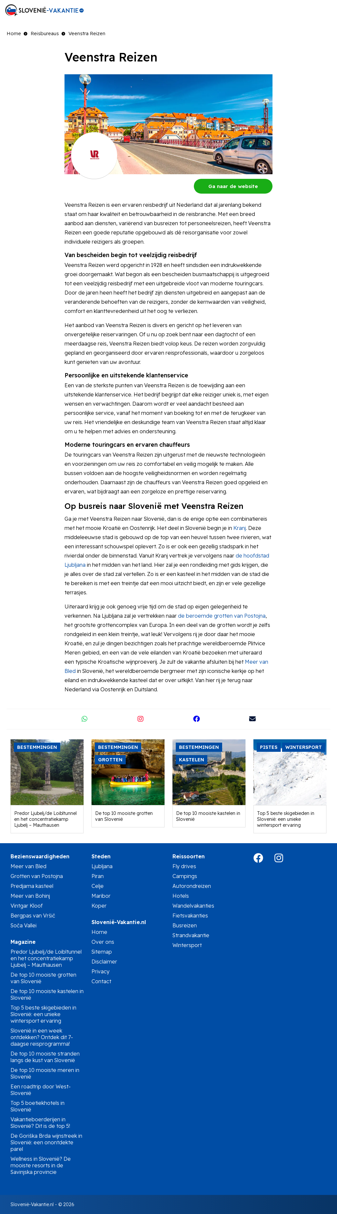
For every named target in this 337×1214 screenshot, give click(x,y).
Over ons (102, 942)
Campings (184, 876)
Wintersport (303, 747)
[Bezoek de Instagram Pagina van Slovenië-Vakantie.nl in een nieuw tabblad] (283, 860)
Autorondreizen (191, 886)
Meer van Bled (28, 866)
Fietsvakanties (190, 915)
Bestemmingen (37, 747)
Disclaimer (104, 961)
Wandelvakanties (193, 905)
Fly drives (184, 866)
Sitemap (101, 951)
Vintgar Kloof (27, 905)
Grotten (110, 760)
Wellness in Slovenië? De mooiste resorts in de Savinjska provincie (41, 1165)
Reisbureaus (45, 33)
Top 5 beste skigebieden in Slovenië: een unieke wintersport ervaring (285, 819)
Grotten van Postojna (37, 876)
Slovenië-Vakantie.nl (32, 1204)
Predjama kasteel (32, 886)
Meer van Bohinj (30, 896)
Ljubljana (102, 866)
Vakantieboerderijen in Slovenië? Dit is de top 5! (40, 1122)
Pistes (268, 747)
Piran (97, 876)
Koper (99, 905)
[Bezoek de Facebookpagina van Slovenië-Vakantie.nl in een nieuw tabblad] (263, 860)
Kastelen (191, 760)
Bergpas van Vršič (33, 915)
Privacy (100, 971)
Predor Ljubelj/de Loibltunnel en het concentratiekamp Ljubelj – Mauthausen (45, 819)
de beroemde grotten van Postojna (222, 615)
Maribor (101, 896)
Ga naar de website (233, 186)
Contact (101, 981)
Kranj (239, 528)
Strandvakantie (190, 935)
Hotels (180, 896)
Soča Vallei (24, 925)
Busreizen (184, 925)
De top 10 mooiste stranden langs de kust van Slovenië (45, 1056)
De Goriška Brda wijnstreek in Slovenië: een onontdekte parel (46, 1142)
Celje (97, 886)
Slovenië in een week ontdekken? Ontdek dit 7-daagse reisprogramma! (42, 1037)
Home (14, 33)
